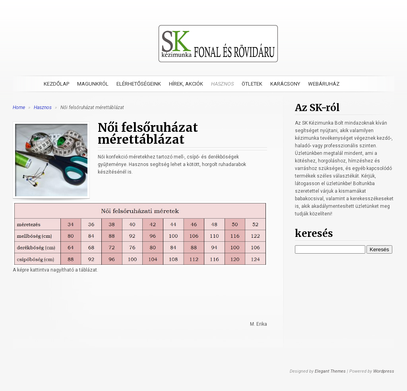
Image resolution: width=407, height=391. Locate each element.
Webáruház (323, 84)
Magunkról (93, 84)
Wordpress (383, 371)
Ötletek (252, 84)
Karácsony (285, 84)
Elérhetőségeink (138, 84)
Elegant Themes (330, 371)
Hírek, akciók (186, 84)
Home (19, 107)
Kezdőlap (56, 84)
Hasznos (222, 84)
